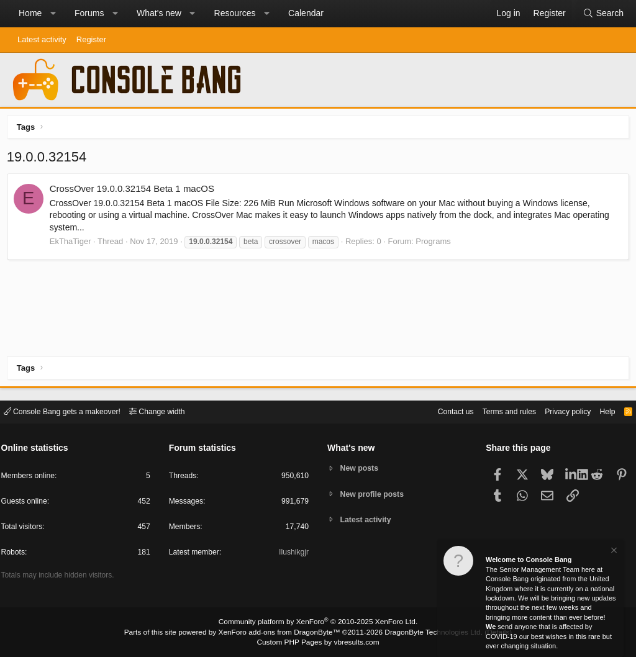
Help (601, 410)
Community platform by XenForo (318, 623)
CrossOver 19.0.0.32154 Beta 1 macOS (134, 191)
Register (91, 39)
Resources (235, 13)
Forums (89, 13)
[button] (52, 13)
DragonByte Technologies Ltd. (425, 633)
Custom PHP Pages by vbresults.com (318, 642)
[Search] (603, 13)
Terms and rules (496, 410)
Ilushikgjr (293, 554)
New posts (361, 468)
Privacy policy (558, 410)
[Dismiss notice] (613, 552)
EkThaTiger (73, 243)
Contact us (439, 410)
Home (30, 13)
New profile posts (374, 494)
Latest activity (41, 39)
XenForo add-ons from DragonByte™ (281, 633)
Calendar (306, 13)
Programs (436, 243)
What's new (159, 13)
